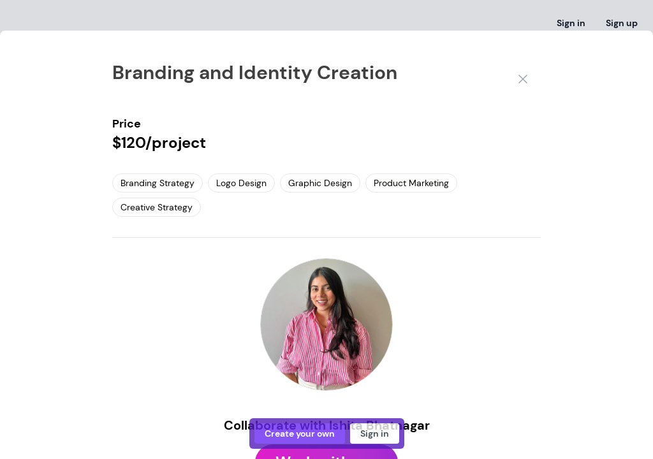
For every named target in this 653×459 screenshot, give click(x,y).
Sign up (622, 23)
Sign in (571, 23)
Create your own (300, 433)
